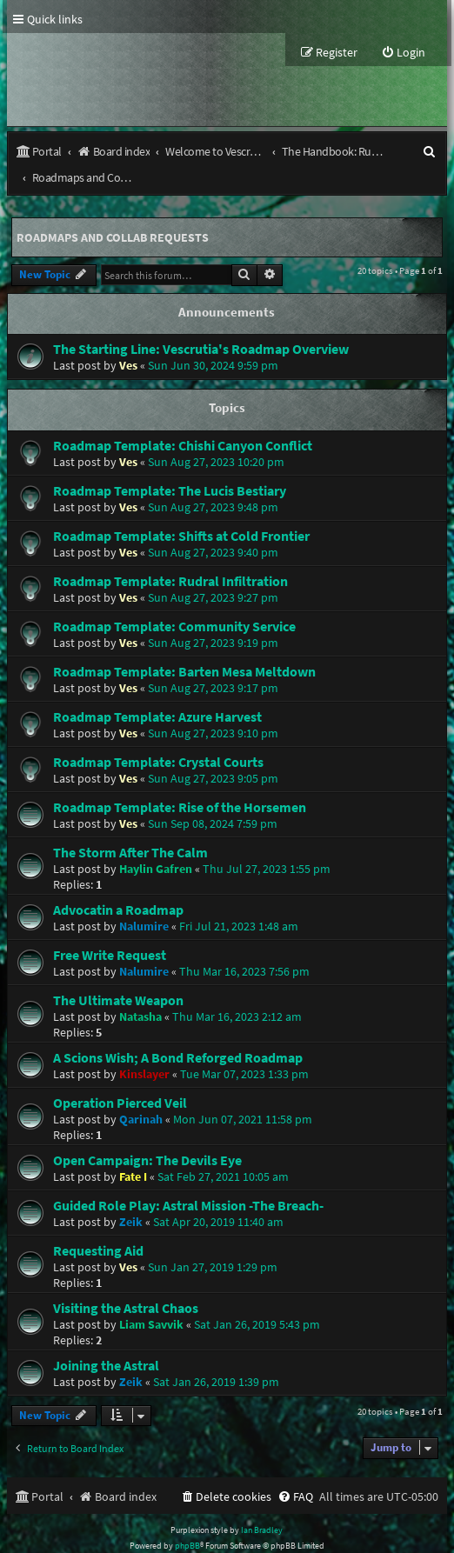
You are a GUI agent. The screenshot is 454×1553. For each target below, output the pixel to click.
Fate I (133, 1150)
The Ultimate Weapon (118, 974)
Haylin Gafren (155, 842)
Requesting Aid (98, 1224)
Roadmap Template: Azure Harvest (157, 690)
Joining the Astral (106, 1339)
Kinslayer (144, 1048)
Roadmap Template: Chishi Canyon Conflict (182, 419)
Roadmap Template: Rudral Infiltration (170, 554)
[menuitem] (403, 52)
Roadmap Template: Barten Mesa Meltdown (184, 645)
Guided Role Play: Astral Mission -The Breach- (188, 1179)
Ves (128, 339)
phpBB (187, 1519)
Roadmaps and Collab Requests (113, 211)
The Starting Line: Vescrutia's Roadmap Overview (201, 322)
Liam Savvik (151, 1298)
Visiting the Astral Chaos (125, 1281)
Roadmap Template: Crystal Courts (158, 735)
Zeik (131, 1195)
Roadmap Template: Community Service (174, 600)
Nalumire (144, 900)
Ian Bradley (262, 1504)
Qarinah (141, 1093)
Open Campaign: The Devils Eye (147, 1134)
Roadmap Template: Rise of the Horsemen (179, 781)
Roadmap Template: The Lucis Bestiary (169, 464)
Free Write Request (109, 928)
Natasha (140, 990)
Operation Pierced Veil (120, 1076)
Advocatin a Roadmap (118, 883)
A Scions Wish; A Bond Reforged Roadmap (178, 1031)
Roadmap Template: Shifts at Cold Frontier (181, 509)
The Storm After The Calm (130, 826)
